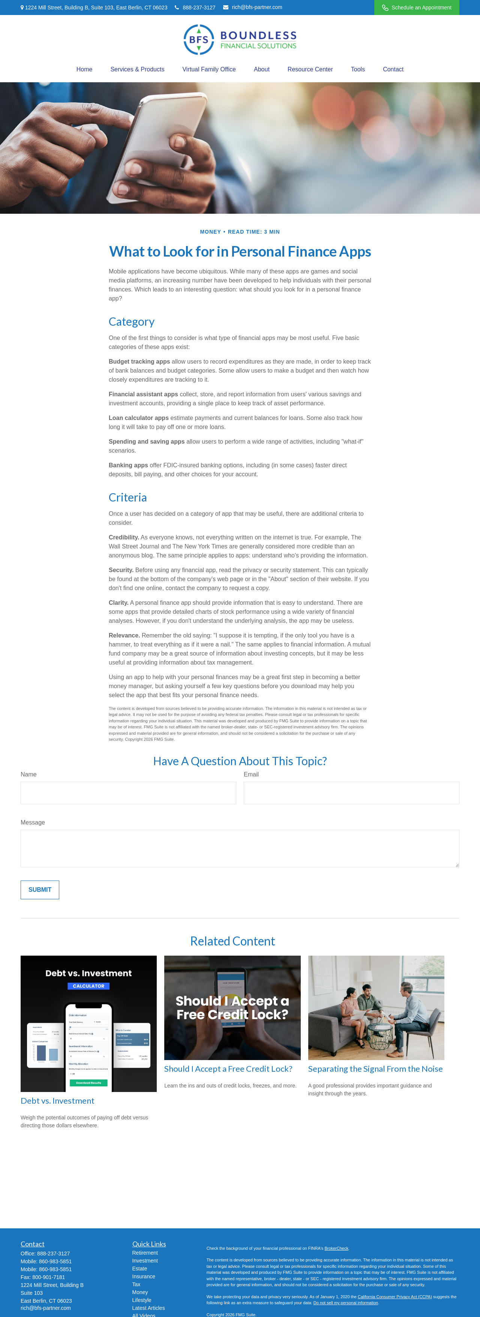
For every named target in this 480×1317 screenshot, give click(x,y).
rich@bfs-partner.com (252, 7)
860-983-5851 (55, 1261)
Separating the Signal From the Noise (375, 1068)
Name (29, 774)
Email (251, 774)
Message (33, 822)
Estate (139, 1269)
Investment (145, 1261)
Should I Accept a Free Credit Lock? (228, 1068)
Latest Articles (148, 1308)
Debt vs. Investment (57, 1100)
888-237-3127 (195, 8)
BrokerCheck (336, 1248)
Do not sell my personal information (346, 1302)
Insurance (143, 1276)
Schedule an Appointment (417, 8)
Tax (136, 1284)
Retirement (145, 1253)
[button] (85, 69)
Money (140, 1292)
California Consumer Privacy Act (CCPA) (395, 1296)
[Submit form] (40, 890)
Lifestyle (142, 1300)
